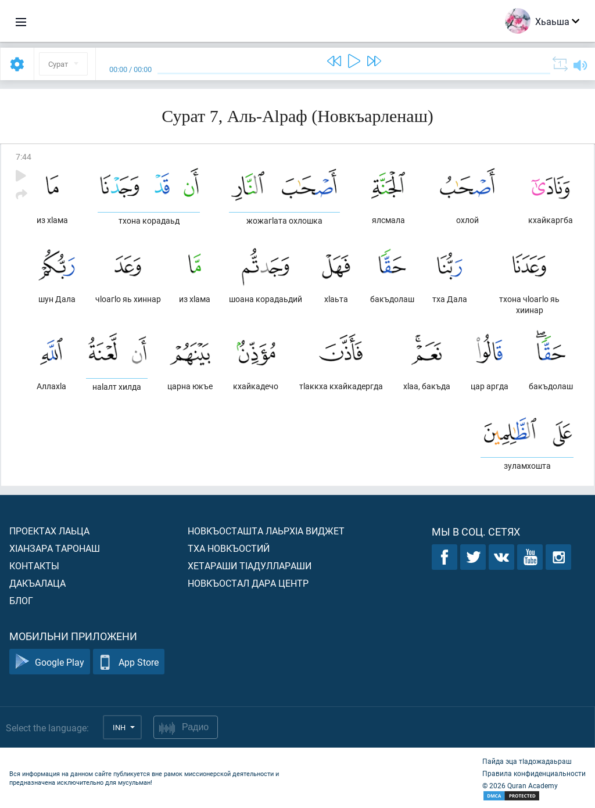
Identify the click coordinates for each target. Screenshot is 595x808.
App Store (129, 662)
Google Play (49, 662)
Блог (21, 600)
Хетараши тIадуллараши (249, 565)
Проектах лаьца (49, 531)
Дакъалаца (37, 583)
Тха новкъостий (229, 548)
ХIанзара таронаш (54, 548)
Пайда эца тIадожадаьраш (527, 761)
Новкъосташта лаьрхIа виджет (266, 531)
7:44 (23, 156)
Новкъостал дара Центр (248, 583)
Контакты (34, 565)
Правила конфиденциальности (534, 773)
